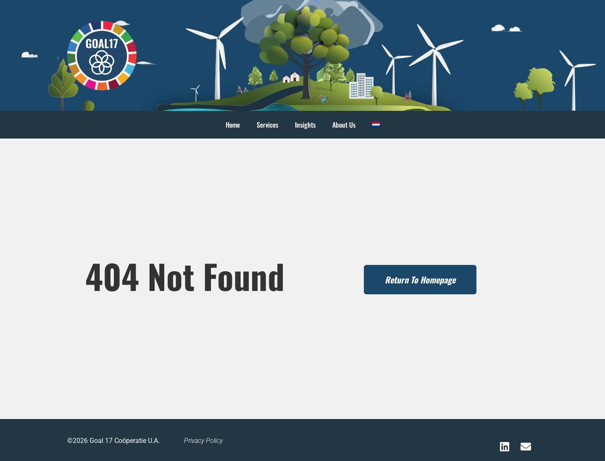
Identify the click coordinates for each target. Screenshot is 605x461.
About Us (343, 125)
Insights (305, 125)
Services (267, 125)
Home (233, 125)
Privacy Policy (203, 441)
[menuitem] (376, 124)
